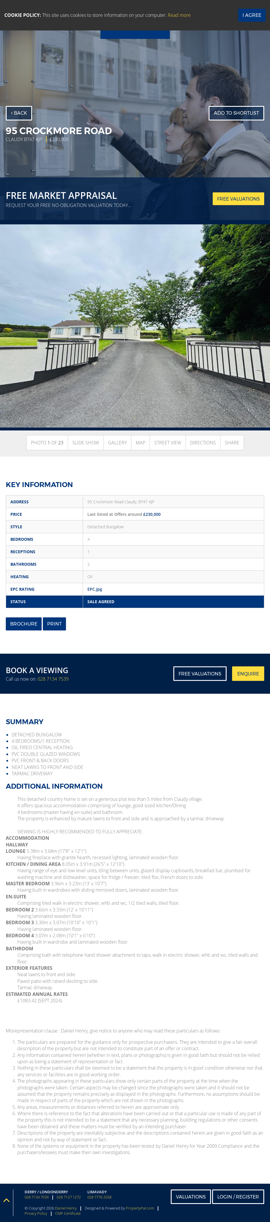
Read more (179, 15)
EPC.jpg (94, 589)
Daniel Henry (66, 1208)
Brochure (23, 624)
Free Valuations (200, 673)
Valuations (191, 1197)
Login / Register (238, 1197)
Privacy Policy (36, 1213)
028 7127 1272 (69, 1197)
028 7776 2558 (99, 1197)
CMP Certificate (68, 1213)
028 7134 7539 (53, 679)
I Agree (252, 15)
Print (54, 624)
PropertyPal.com (140, 1208)
